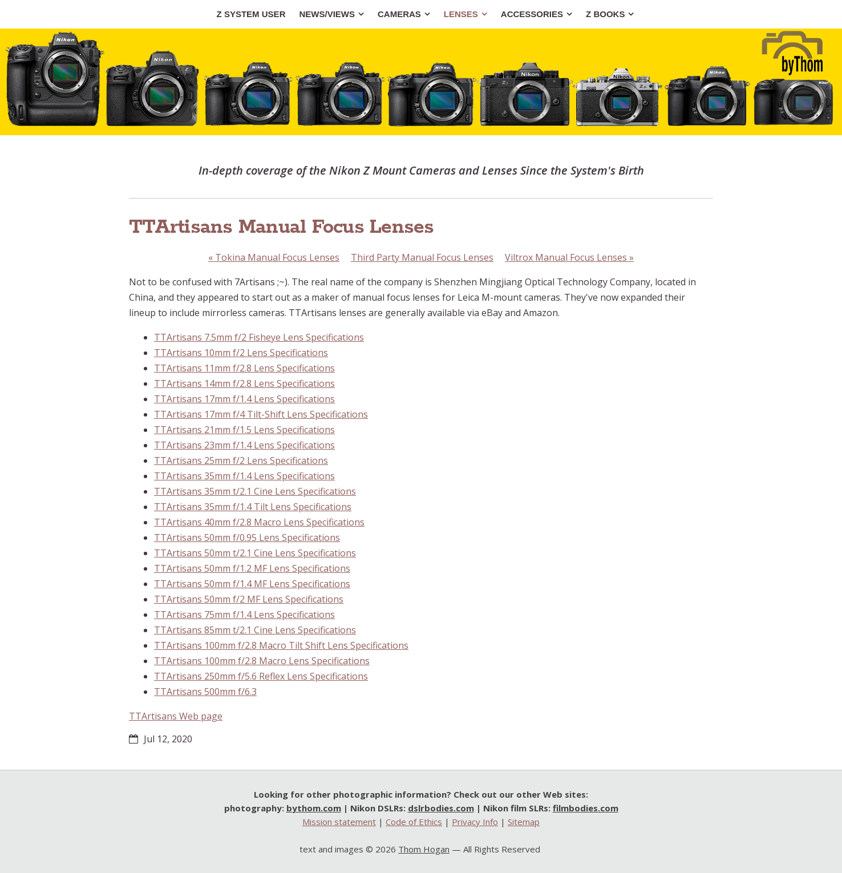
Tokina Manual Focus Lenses (273, 257)
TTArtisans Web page (175, 716)
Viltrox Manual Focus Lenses (569, 257)
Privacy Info (475, 821)
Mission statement (339, 821)
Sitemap (524, 821)
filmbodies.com (585, 808)
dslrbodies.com (441, 808)
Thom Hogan (424, 849)
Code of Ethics (414, 821)
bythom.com (313, 808)
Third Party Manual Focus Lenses (422, 257)
